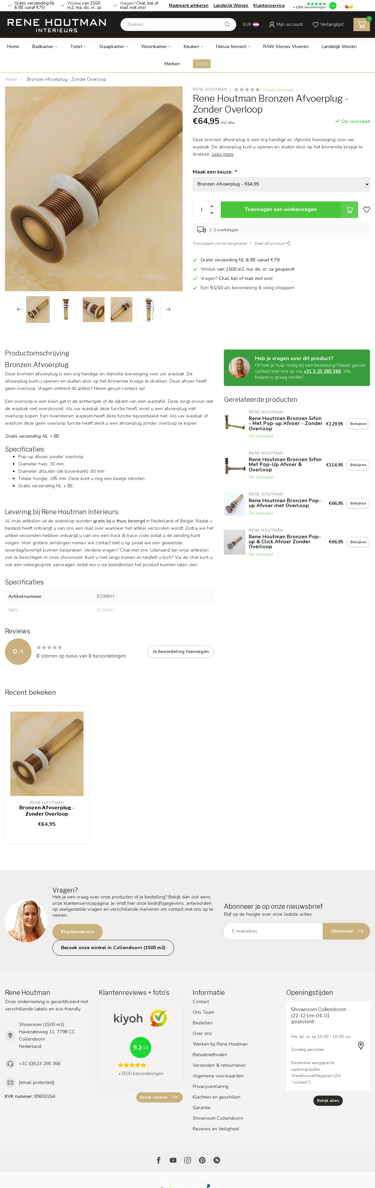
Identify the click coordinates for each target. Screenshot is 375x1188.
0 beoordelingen (278, 89)
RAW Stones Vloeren (286, 46)
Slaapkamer (111, 46)
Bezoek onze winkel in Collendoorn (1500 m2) (113, 948)
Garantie (202, 1108)
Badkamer (42, 46)
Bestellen (203, 1023)
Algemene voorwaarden (218, 1076)
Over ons (202, 1033)
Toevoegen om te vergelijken (220, 243)
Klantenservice (269, 6)
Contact (201, 1002)
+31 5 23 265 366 (322, 371)
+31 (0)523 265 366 (39, 1063)
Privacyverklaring (210, 1086)
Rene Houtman (210, 89)
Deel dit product (272, 243)
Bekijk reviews (158, 1097)
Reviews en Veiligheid (216, 1129)
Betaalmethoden (210, 1055)
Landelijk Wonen (231, 6)
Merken (172, 64)
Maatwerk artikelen (189, 6)
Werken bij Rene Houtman (220, 1044)
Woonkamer (154, 46)
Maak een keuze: (214, 171)
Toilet (76, 46)
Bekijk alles (328, 1100)
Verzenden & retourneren (219, 1065)
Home (13, 46)
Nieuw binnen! (231, 46)
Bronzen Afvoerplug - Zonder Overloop (66, 79)
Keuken (191, 46)
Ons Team (203, 1012)
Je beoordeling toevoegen (181, 652)
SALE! (202, 64)
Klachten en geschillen (216, 1097)
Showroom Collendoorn (218, 1118)
